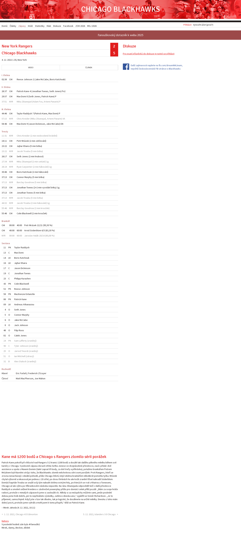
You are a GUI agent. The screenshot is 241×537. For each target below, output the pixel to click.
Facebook (68, 25)
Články (13, 25)
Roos (21, 331)
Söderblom (35, 231)
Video (30, 68)
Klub (49, 25)
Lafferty (23, 341)
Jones (58, 92)
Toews (45, 92)
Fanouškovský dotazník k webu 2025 (120, 36)
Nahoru (5, 521)
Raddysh (27, 114)
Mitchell (21, 357)
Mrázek (25, 142)
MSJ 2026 (92, 25)
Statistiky (40, 25)
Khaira (26, 147)
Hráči (30, 25)
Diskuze (57, 25)
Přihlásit (187, 25)
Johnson (28, 80)
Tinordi (24, 352)
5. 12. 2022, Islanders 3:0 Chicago (99, 515)
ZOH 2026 (80, 25)
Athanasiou (28, 305)
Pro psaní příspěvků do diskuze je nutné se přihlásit (148, 54)
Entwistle (30, 295)
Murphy (28, 178)
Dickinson (40, 124)
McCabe (45, 80)
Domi (23, 97)
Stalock (22, 362)
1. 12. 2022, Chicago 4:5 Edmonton (21, 515)
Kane (26, 92)
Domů (5, 25)
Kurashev (26, 279)
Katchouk (60, 80)
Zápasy (22, 25)
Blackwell (26, 214)
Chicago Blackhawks (120, 10)
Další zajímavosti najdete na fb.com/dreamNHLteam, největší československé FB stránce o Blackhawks (157, 68)
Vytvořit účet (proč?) (203, 25)
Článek (88, 68)
